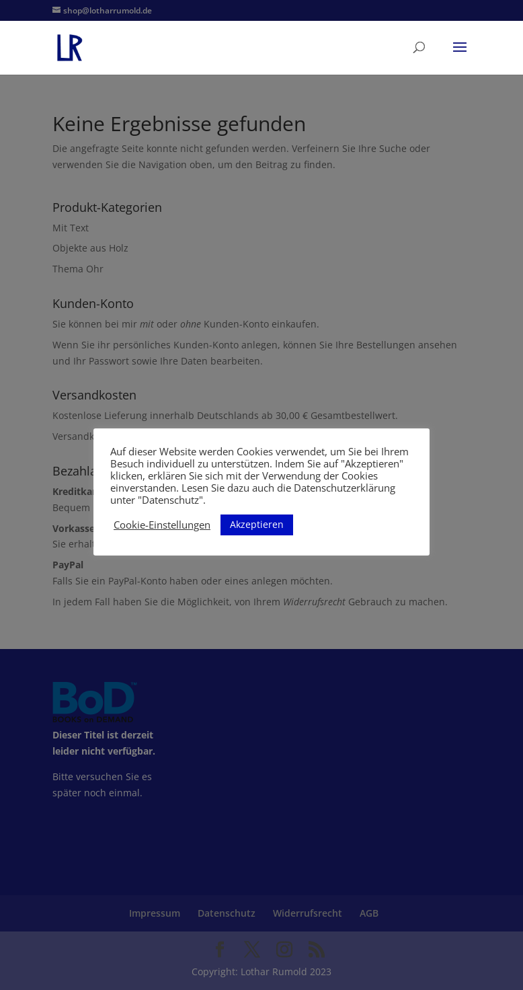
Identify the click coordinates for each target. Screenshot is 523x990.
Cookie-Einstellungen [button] (162, 525)
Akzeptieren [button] (257, 524)
